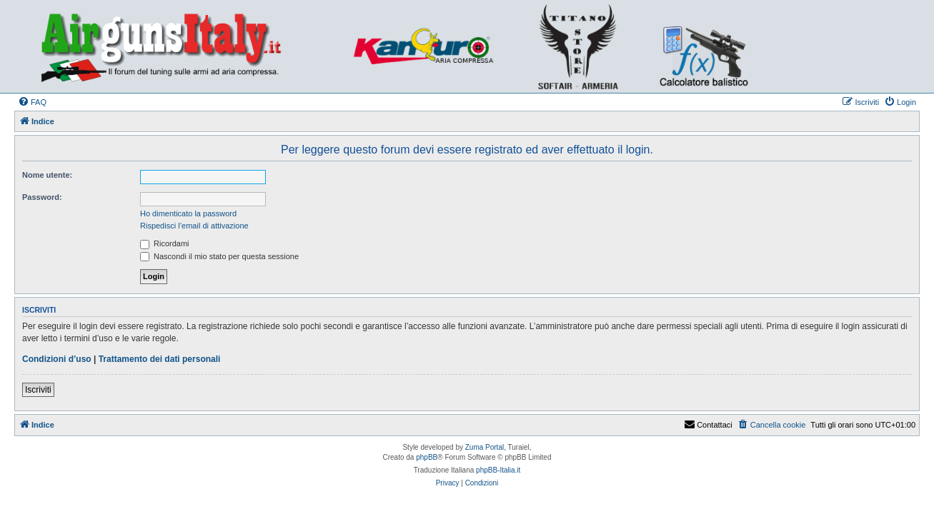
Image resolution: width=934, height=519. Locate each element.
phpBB (426, 457)
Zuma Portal (484, 447)
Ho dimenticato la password (188, 213)
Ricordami (164, 243)
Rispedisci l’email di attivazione (194, 225)
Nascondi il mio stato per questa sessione (219, 256)
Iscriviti (38, 390)
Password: (42, 197)
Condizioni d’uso (56, 359)
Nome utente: (47, 175)
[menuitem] (32, 102)
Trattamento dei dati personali (160, 359)
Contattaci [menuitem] (708, 424)
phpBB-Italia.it (498, 470)
